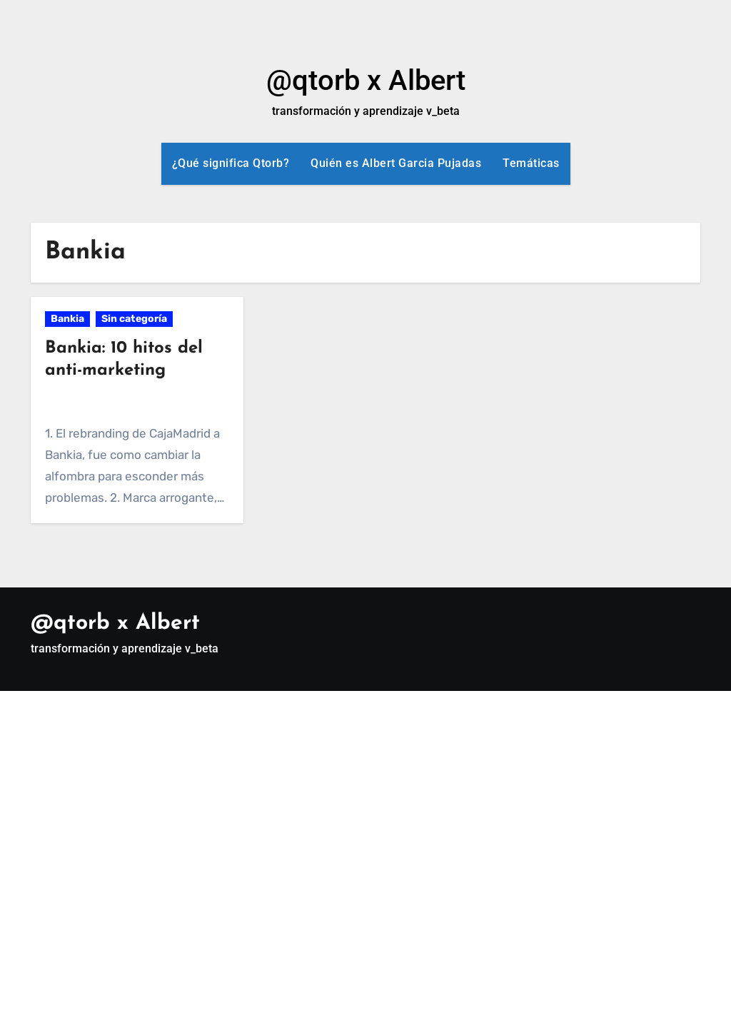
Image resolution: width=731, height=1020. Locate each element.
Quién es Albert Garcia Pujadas (396, 163)
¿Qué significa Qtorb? (231, 163)
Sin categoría (134, 319)
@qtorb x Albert (365, 80)
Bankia (67, 319)
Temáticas (531, 163)
